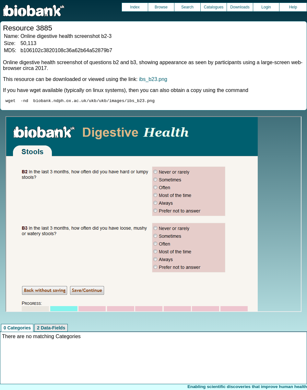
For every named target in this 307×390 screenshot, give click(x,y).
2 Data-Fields (51, 328)
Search (187, 7)
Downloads (239, 7)
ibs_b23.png (153, 79)
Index (134, 7)
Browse (161, 7)
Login (266, 7)
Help (293, 7)
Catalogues (214, 7)
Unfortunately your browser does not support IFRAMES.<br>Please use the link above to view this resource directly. (153, 215)
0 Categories (17, 328)
